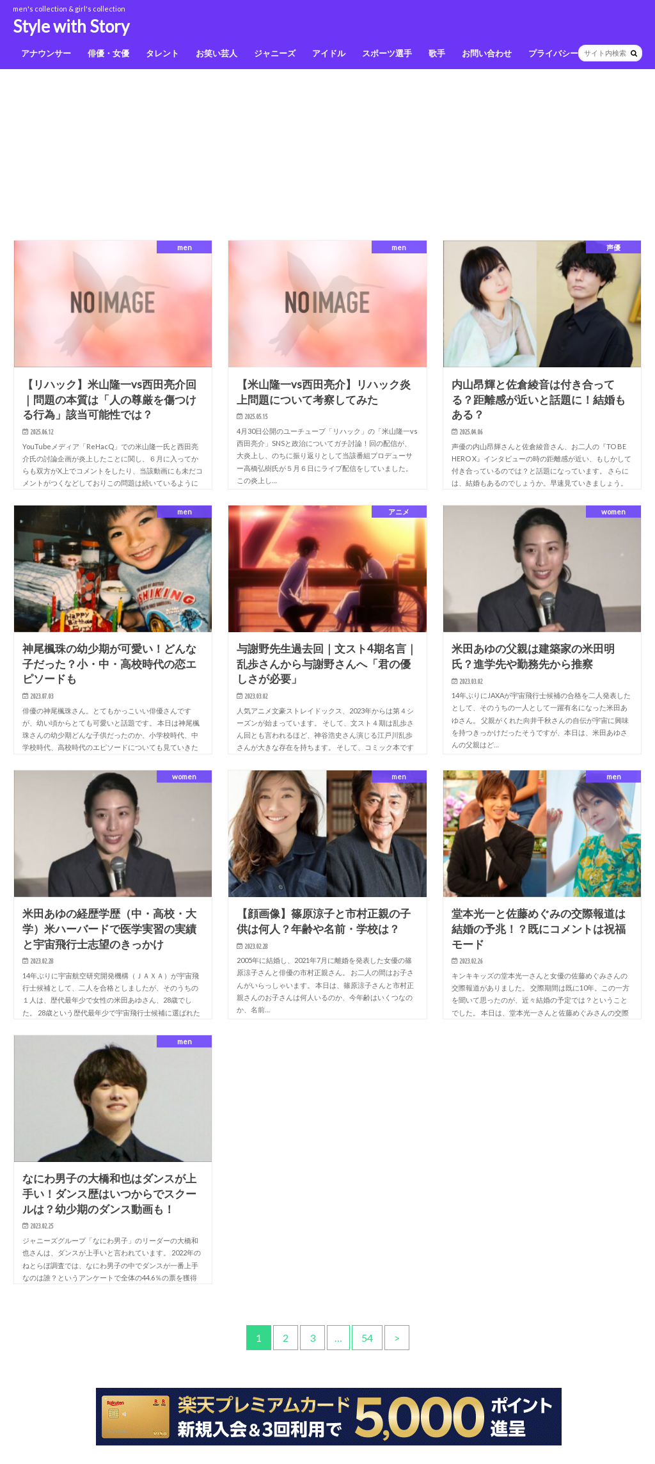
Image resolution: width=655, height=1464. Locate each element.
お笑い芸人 (216, 53)
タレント (162, 53)
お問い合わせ (487, 53)
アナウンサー (46, 53)
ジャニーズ (275, 53)
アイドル (328, 53)
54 (367, 1338)
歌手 (437, 53)
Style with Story (71, 26)
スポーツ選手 (387, 53)
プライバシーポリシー (570, 53)
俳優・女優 (108, 53)
